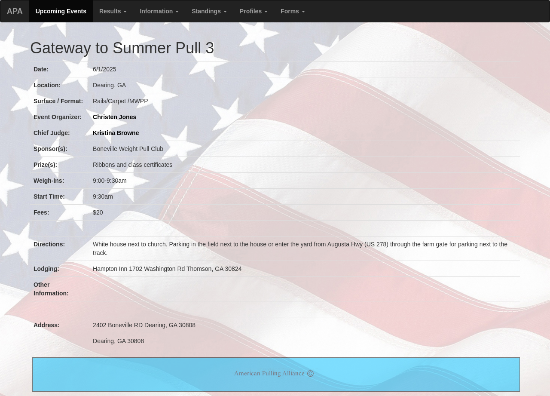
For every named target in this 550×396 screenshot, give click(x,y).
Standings (209, 11)
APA (15, 11)
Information (159, 11)
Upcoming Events (61, 11)
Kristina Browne (116, 132)
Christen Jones (114, 117)
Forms (293, 11)
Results (113, 11)
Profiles (254, 11)
